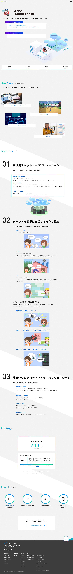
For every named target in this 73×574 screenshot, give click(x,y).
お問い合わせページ (9, 505)
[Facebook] (7, 549)
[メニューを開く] (71, 2)
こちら (37, 465)
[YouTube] (4, 549)
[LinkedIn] (11, 549)
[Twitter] (9, 549)
